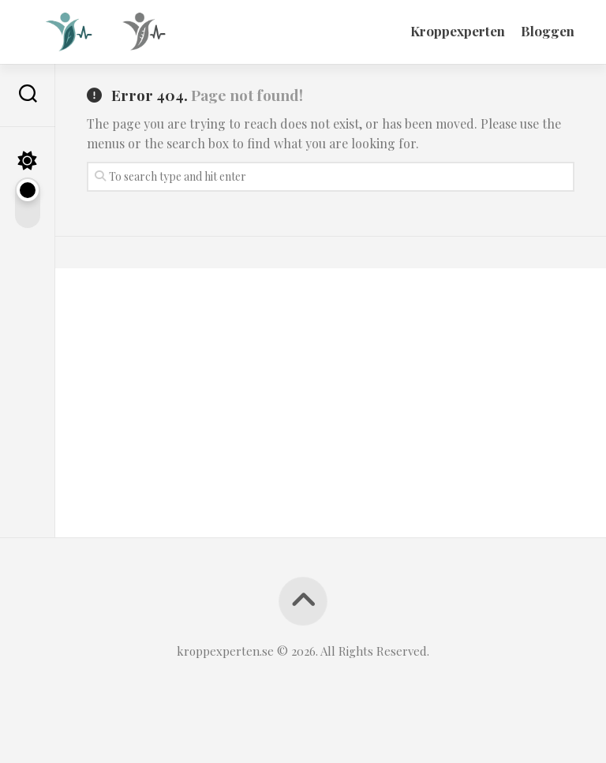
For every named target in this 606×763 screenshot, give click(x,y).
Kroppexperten (457, 31)
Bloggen (547, 31)
